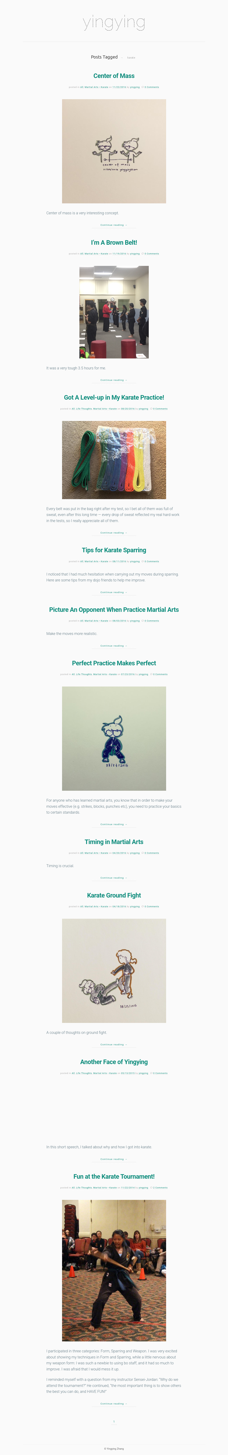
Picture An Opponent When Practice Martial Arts (114, 609)
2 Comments (160, 1187)
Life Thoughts (84, 408)
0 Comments (152, 87)
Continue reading (114, 225)
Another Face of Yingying (114, 1062)
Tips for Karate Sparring (114, 550)
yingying (114, 21)
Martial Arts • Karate (96, 87)
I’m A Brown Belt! (114, 242)
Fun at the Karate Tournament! (114, 1176)
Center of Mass (114, 76)
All (81, 87)
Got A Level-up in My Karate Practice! (114, 397)
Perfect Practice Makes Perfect (114, 663)
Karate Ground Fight (114, 895)
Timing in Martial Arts (114, 842)
